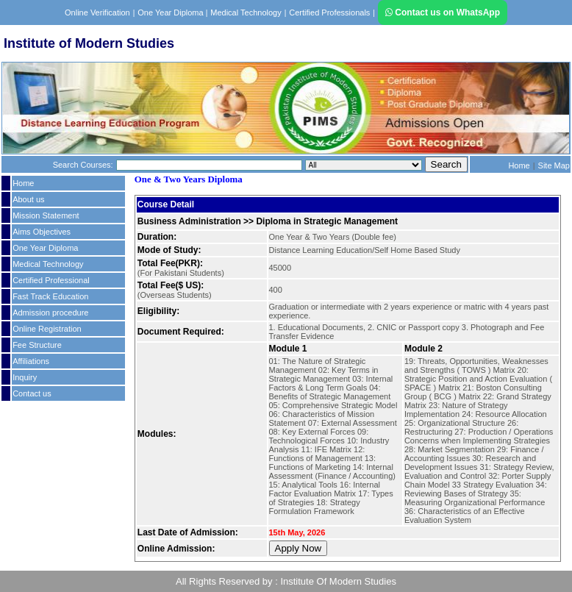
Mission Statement (45, 215)
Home (518, 165)
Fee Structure (37, 344)
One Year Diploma (171, 12)
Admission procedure (50, 312)
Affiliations (30, 361)
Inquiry (24, 377)
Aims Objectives (41, 231)
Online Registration (47, 328)
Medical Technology (245, 12)
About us (28, 199)
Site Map (554, 165)
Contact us (31, 393)
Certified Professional (51, 280)
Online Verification (97, 12)
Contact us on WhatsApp (442, 12)
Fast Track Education (50, 296)
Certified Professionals (329, 12)
